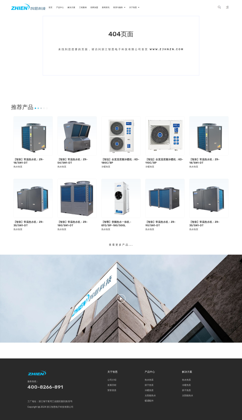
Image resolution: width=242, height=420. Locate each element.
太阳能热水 (150, 395)
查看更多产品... (121, 244)
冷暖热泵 (105, 167)
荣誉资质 (111, 390)
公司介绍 (111, 380)
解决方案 (187, 372)
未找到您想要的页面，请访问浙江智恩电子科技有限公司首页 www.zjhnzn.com (121, 49)
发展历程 (111, 385)
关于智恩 (112, 372)
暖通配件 (149, 400)
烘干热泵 (149, 385)
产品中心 (150, 372)
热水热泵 (17, 167)
